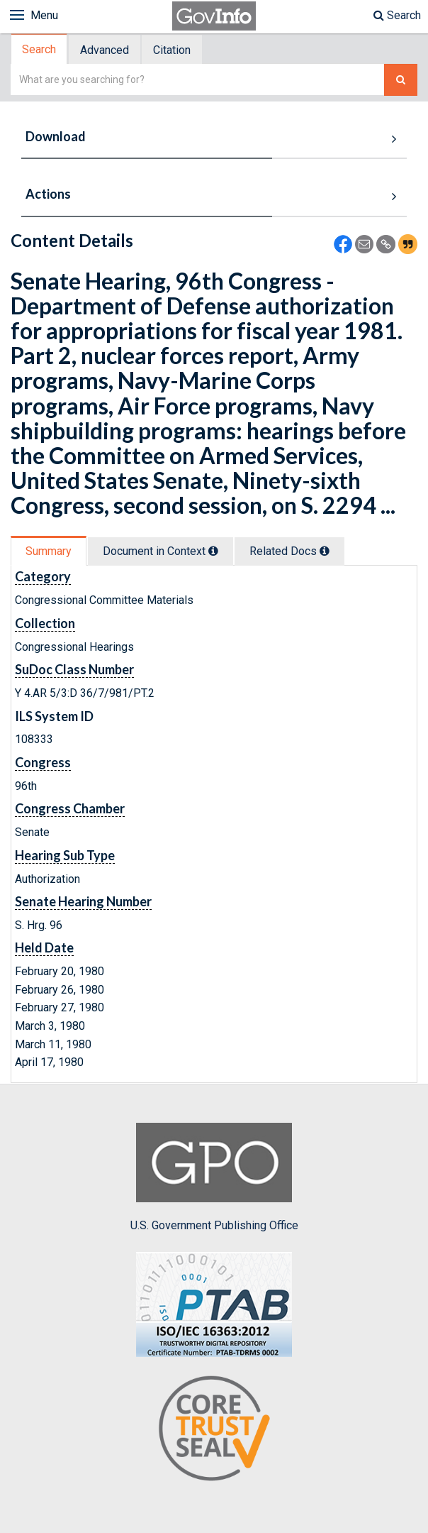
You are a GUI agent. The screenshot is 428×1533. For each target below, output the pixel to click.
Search (397, 15)
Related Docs (289, 551)
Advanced (104, 50)
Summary (49, 551)
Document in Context (160, 551)
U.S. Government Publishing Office (214, 1177)
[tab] (40, 49)
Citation (172, 50)
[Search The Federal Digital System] (400, 80)
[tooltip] (213, 550)
